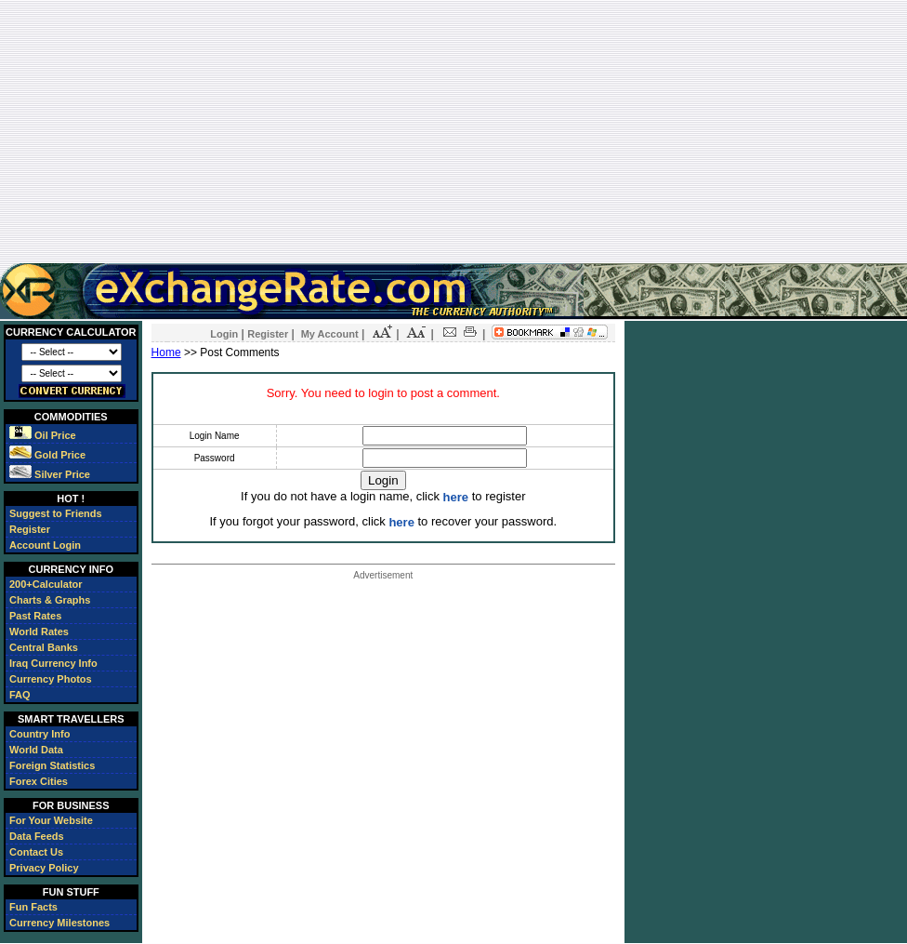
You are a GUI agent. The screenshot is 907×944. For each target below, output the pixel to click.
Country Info (39, 733)
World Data (36, 749)
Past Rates (35, 615)
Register (29, 529)
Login (224, 333)
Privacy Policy (44, 867)
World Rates (39, 631)
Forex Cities (38, 781)
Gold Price (47, 454)
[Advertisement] (453, 131)
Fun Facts (33, 906)
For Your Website (51, 820)
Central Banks (43, 647)
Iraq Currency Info (53, 663)
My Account (330, 333)
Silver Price (49, 474)
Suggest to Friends (55, 513)
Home (166, 352)
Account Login (45, 545)
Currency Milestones (59, 922)
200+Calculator (46, 584)
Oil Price (42, 435)
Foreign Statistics (52, 765)
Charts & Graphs (49, 599)
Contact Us (36, 852)
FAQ (20, 694)
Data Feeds (36, 836)
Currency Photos (50, 679)
